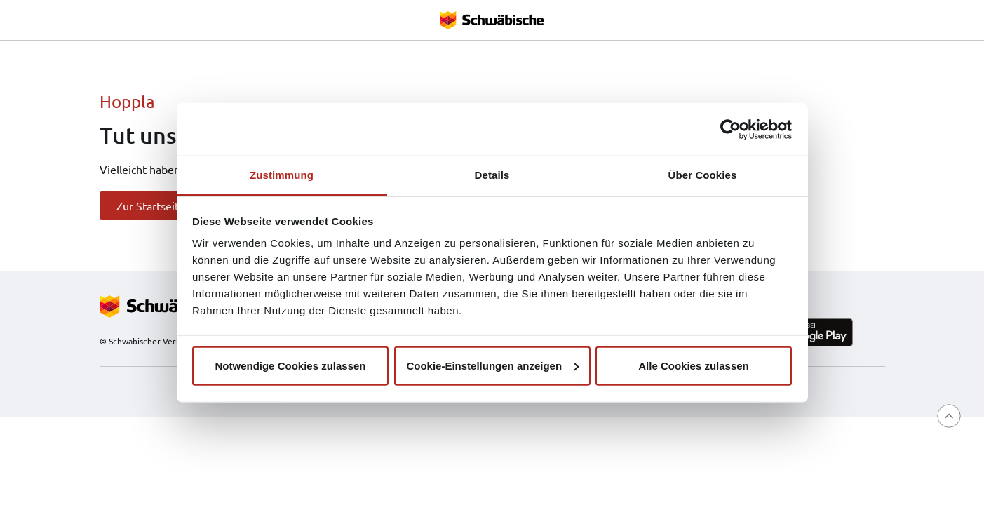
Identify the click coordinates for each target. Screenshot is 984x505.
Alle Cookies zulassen (693, 365)
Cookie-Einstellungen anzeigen (492, 365)
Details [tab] (492, 175)
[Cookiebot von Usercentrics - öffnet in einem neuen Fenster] (730, 129)
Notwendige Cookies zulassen (290, 365)
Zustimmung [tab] (282, 175)
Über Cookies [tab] (702, 175)
